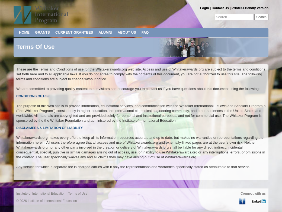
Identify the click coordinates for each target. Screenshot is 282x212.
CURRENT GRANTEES (74, 32)
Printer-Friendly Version (250, 8)
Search (261, 17)
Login (204, 8)
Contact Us (220, 8)
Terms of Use (77, 193)
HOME (24, 32)
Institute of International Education (40, 193)
